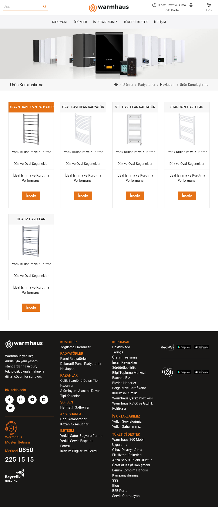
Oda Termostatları (73, 419)
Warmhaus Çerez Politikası (132, 398)
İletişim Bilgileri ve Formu (79, 451)
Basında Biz (121, 378)
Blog (115, 486)
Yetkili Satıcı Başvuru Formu (81, 436)
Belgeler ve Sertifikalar (129, 388)
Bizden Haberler (124, 383)
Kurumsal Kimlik (124, 393)
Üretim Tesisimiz (124, 358)
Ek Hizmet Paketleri (127, 455)
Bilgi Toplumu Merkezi (129, 373)
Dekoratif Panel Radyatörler (80, 364)
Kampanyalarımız (125, 476)
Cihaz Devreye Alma (127, 450)
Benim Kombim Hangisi (130, 470)
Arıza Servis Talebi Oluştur (132, 460)
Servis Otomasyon (126, 496)
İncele (83, 196)
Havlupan (167, 85)
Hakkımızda (121, 347)
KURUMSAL (60, 22)
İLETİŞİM (160, 22)
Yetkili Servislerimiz (127, 422)
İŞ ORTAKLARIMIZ (105, 22)
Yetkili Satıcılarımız (126, 427)
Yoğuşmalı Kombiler (75, 347)
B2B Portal (120, 491)
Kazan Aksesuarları (74, 424)
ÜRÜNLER (80, 22)
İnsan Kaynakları (124, 363)
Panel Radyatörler (73, 359)
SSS (115, 481)
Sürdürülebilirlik (124, 368)
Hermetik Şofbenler (74, 408)
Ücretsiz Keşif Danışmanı (131, 465)
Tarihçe (117, 352)
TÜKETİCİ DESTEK (136, 22)
